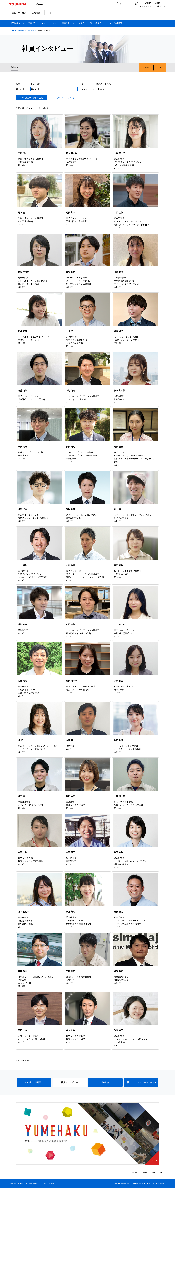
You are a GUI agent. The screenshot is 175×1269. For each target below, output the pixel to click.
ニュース (51, 13)
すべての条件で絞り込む (31, 98)
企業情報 (37, 13)
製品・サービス (19, 13)
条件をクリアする (65, 98)
